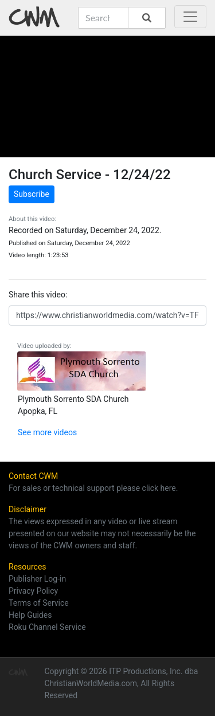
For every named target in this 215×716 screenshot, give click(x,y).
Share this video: (38, 294)
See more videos (47, 432)
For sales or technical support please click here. (93, 488)
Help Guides (30, 615)
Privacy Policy (33, 590)
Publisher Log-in (37, 578)
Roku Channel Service (47, 627)
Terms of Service (39, 602)
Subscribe (31, 194)
